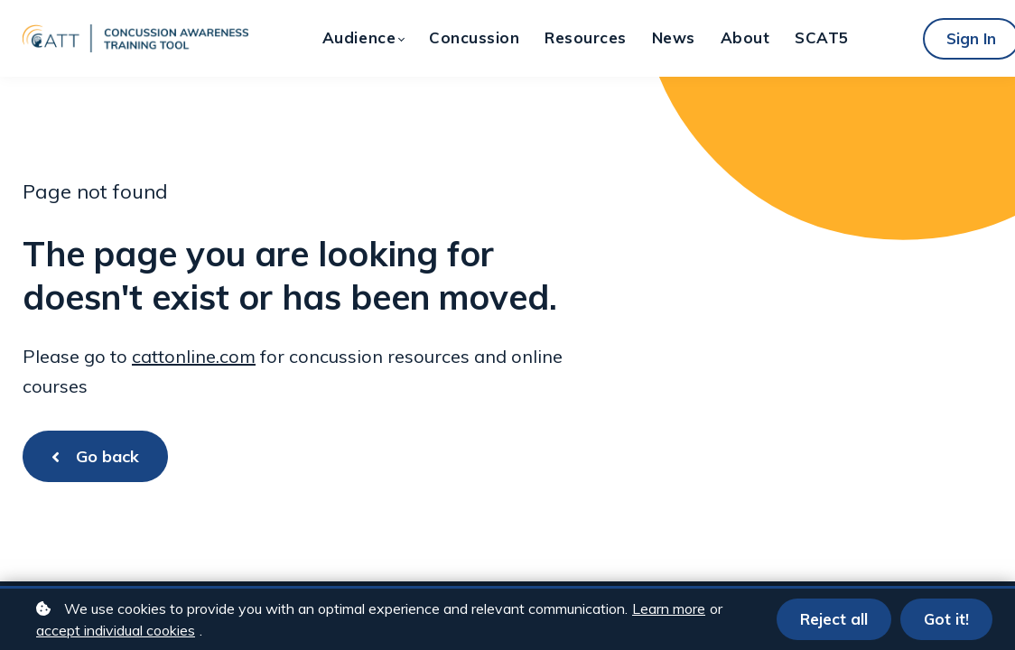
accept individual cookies (115, 630)
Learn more (668, 608)
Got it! (946, 618)
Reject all (834, 618)
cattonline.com (194, 356)
